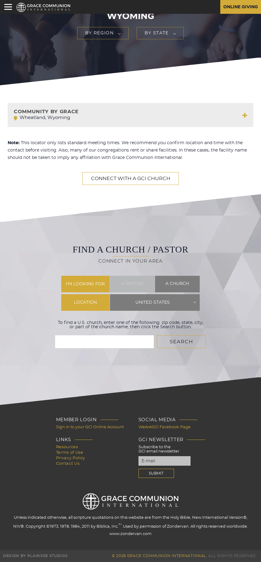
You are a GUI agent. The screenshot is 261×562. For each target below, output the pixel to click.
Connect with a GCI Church (130, 178)
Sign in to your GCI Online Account (90, 427)
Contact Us (68, 464)
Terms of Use (69, 453)
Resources (67, 447)
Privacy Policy (70, 458)
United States (152, 302)
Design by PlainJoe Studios (35, 556)
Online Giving (240, 7)
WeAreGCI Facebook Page (164, 427)
